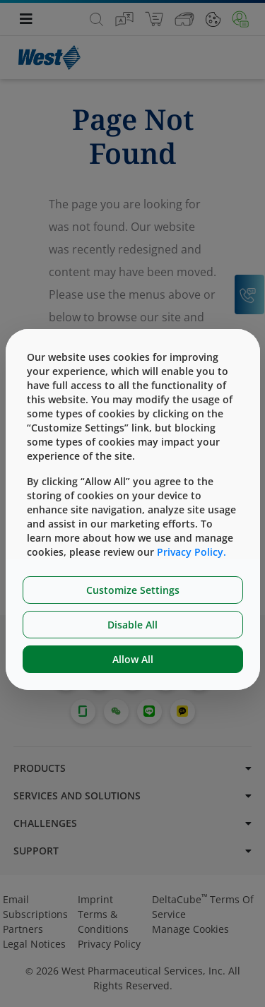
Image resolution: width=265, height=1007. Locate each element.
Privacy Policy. (191, 552)
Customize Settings (132, 590)
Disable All (132, 624)
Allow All (132, 659)
